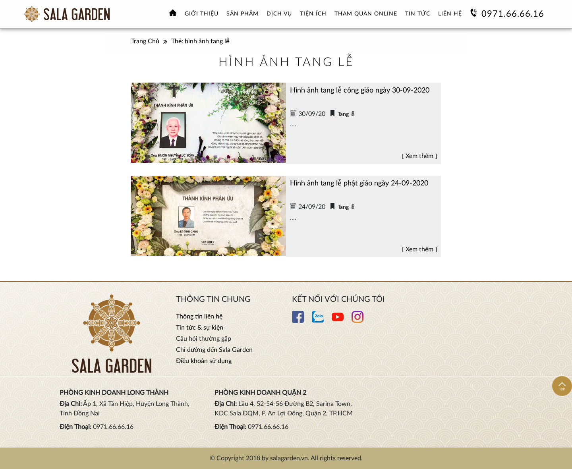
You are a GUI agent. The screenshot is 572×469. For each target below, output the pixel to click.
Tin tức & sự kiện (199, 327)
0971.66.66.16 (512, 14)
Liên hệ (450, 14)
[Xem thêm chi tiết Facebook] (298, 321)
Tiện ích (313, 14)
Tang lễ (346, 114)
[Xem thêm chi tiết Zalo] (318, 321)
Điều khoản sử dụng (204, 361)
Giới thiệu (201, 14)
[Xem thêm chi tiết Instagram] (357, 321)
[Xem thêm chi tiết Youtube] (338, 321)
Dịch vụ (279, 14)
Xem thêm (419, 156)
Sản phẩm (242, 14)
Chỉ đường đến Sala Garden (214, 350)
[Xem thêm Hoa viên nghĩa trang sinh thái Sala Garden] (67, 14)
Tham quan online (365, 14)
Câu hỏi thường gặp (203, 339)
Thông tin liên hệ (199, 316)
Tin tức (417, 14)
